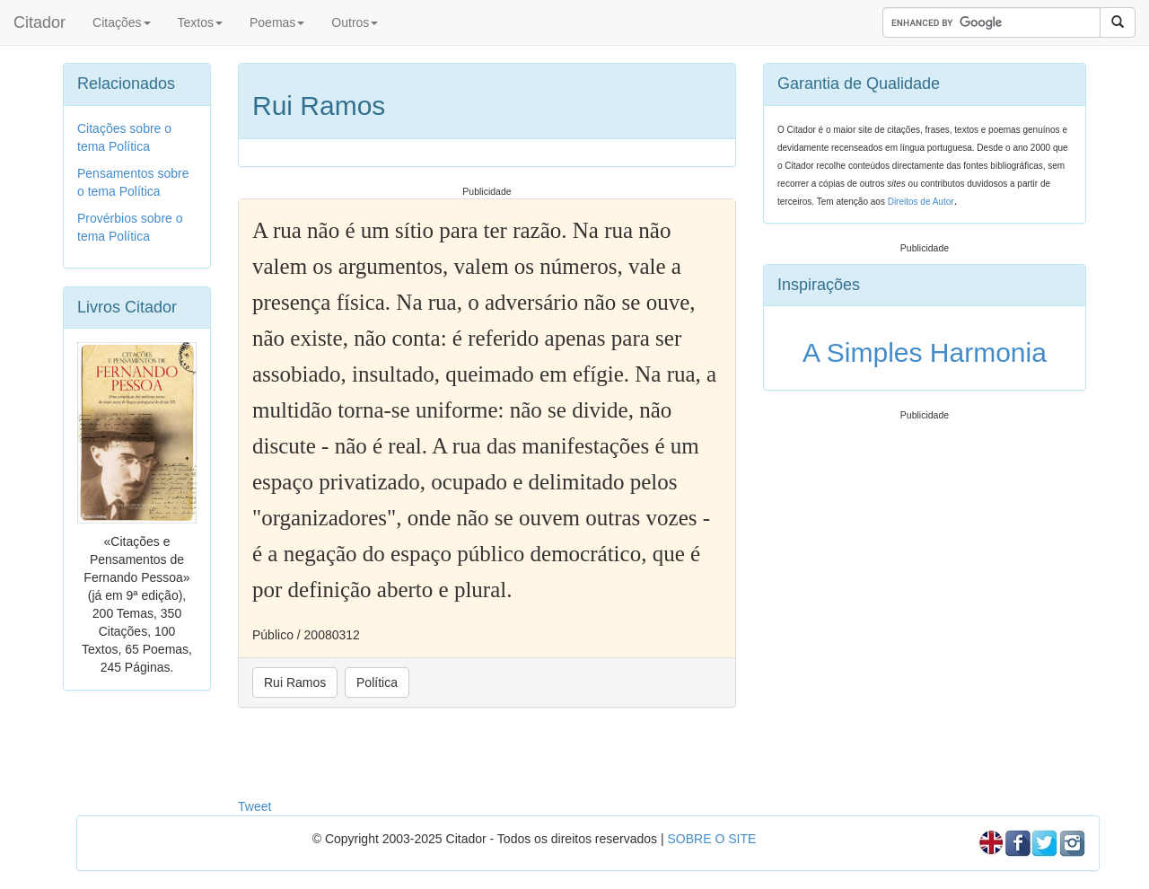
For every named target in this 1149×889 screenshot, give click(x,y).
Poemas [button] (277, 22)
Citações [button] (121, 22)
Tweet (254, 806)
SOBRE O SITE (711, 839)
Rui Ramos (295, 682)
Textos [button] (200, 22)
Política (377, 682)
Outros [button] (354, 22)
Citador (39, 22)
